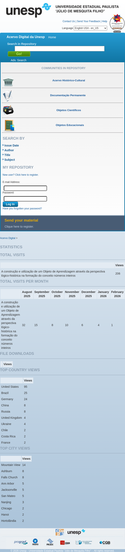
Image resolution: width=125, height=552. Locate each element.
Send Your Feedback (88, 21)
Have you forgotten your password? (22, 208)
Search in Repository (21, 44)
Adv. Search (18, 60)
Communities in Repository (63, 68)
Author (9, 150)
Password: (8, 192)
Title (7, 155)
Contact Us (69, 21)
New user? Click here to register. (21, 174)
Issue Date (11, 145)
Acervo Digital (7, 238)
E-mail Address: (11, 182)
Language (84, 28)
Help (104, 21)
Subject (9, 159)
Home (52, 37)
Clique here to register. (19, 226)
